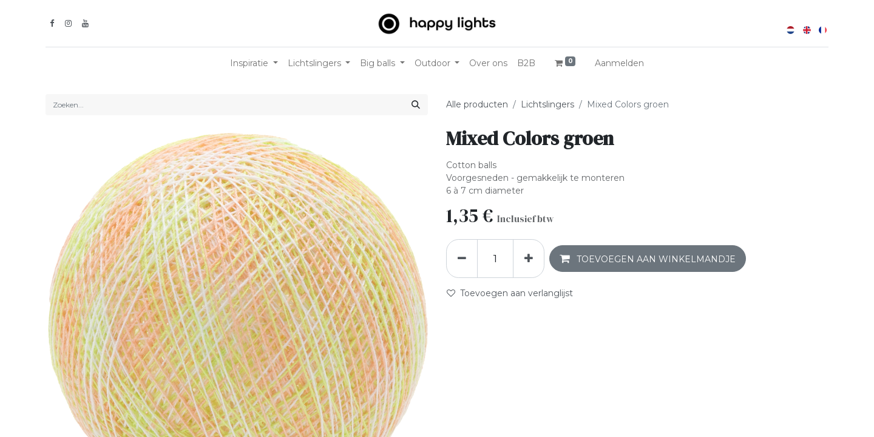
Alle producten (477, 104)
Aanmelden (619, 63)
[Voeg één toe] (528, 258)
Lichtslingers (547, 104)
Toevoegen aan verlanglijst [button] (510, 293)
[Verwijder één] (462, 258)
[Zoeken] (416, 104)
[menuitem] (488, 63)
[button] (647, 258)
